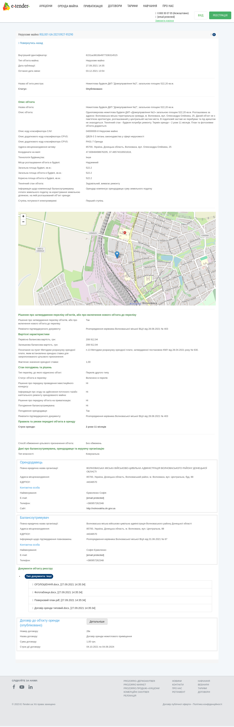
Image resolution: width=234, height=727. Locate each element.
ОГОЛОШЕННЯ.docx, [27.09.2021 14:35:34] (59, 585)
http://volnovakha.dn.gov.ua (100, 509)
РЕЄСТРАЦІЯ (220, 15)
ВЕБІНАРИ (203, 685)
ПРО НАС (168, 6)
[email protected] (95, 498)
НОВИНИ (177, 682)
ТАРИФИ (132, 6)
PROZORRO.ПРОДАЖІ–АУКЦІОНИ (141, 689)
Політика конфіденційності (207, 705)
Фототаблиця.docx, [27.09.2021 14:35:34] (58, 593)
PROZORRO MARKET (135, 685)
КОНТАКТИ (178, 685)
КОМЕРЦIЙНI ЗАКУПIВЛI (136, 693)
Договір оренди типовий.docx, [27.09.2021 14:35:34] (64, 608)
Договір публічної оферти (177, 705)
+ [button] (23, 217)
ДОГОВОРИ (115, 6)
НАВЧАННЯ (150, 6)
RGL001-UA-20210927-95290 (56, 35)
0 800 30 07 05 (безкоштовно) (172, 13)
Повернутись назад (30, 43)
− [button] (23, 223)
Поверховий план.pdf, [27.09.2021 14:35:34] (60, 601)
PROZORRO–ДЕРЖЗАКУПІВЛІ (139, 682)
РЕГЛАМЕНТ (178, 693)
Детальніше (97, 622)
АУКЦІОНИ (45, 6)
